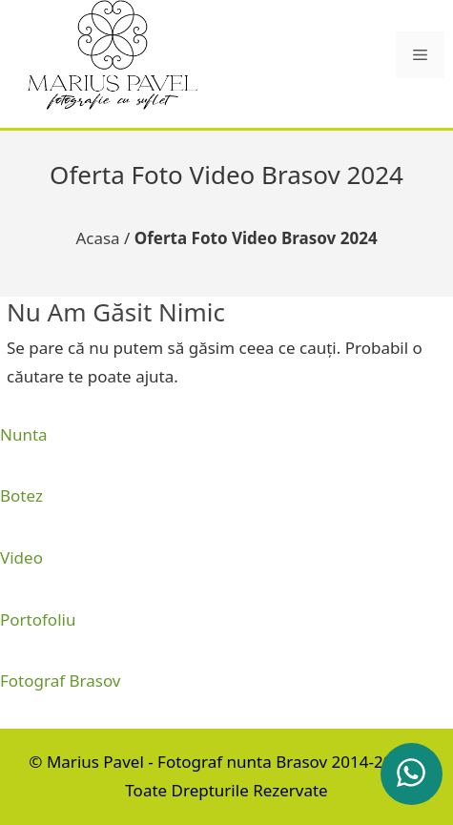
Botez (21, 495)
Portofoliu (37, 619)
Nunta (24, 434)
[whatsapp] (412, 774)
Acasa (97, 238)
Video (21, 557)
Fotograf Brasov (60, 680)
